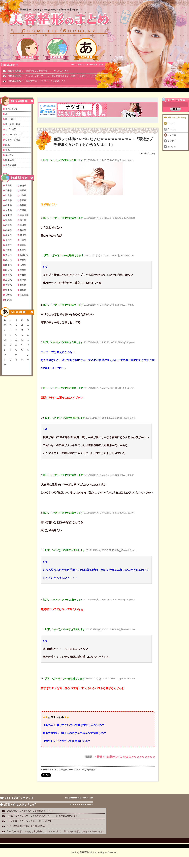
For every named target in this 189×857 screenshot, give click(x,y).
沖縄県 (8, 299)
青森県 (23, 185)
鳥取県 (8, 260)
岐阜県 (8, 235)
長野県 (23, 230)
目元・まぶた (11, 109)
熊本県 (8, 290)
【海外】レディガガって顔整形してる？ (66, 741)
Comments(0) (81, 769)
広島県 (23, 265)
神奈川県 (24, 215)
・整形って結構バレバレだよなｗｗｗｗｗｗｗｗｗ (124, 756)
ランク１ (171, 123)
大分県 (23, 290)
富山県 (23, 220)
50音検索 (86, 48)
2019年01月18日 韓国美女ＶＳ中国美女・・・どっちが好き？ (38, 71)
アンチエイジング (14, 134)
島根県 (23, 260)
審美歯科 (9, 160)
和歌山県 (24, 255)
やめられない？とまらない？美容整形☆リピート (31, 811)
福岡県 (23, 280)
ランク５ (171, 146)
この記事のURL (65, 769)
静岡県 (23, 235)
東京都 (8, 215)
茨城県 (23, 200)
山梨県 (8, 230)
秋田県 (8, 195)
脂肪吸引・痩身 (12, 124)
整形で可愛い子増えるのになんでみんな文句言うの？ (74, 733)
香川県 (8, 275)
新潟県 (8, 220)
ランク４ (171, 141)
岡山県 (8, 265)
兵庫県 (23, 250)
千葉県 (23, 210)
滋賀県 (8, 245)
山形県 (23, 195)
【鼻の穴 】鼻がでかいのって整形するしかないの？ (73, 725)
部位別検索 (27, 48)
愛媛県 (23, 275)
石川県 (8, 225)
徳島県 (23, 270)
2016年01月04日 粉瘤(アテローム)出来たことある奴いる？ (36, 81)
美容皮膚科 (10, 165)
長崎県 (23, 285)
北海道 (8, 185)
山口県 (8, 270)
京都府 (23, 245)
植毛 (7, 150)
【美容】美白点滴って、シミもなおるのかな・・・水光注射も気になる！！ (43, 816)
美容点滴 (9, 155)
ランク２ (171, 129)
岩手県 (8, 190)
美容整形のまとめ (59, 23)
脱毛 (7, 145)
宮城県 (23, 190)
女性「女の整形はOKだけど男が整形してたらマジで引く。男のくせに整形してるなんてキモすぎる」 (56, 831)
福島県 (8, 200)
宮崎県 (8, 295)
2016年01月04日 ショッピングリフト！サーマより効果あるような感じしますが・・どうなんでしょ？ (57, 76)
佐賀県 (8, 285)
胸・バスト (10, 119)
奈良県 (8, 255)
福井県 (23, 225)
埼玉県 (8, 210)
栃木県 (8, 205)
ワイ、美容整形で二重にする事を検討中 (26, 826)
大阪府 (8, 250)
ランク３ (171, 135)
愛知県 (8, 240)
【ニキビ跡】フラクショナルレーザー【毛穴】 (29, 821)
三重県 (23, 240)
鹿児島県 (24, 295)
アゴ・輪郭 (10, 129)
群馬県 (23, 205)
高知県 (8, 280)
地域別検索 (56, 48)
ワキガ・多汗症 (12, 139)
